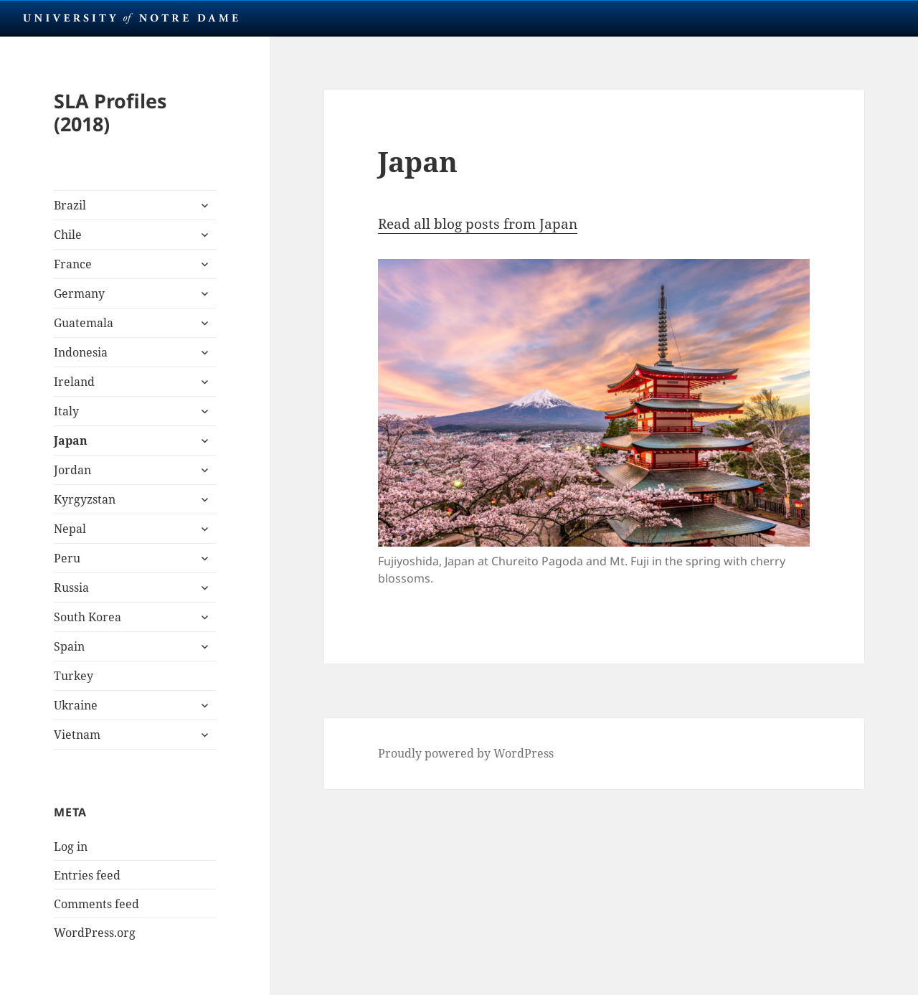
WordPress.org (95, 932)
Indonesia (81, 352)
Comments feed (96, 904)
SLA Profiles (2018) (110, 112)
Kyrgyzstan (84, 499)
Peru (67, 558)
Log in (70, 846)
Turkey (73, 676)
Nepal (70, 529)
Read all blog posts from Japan (477, 223)
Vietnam (77, 734)
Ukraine (76, 705)
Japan (70, 440)
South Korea (87, 617)
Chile (68, 234)
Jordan (72, 470)
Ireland (74, 382)
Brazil (70, 205)
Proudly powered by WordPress (466, 753)
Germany (79, 293)
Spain (69, 646)
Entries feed (87, 875)
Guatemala (83, 323)
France (73, 264)
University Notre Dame (131, 18)
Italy (66, 411)
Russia (71, 587)
